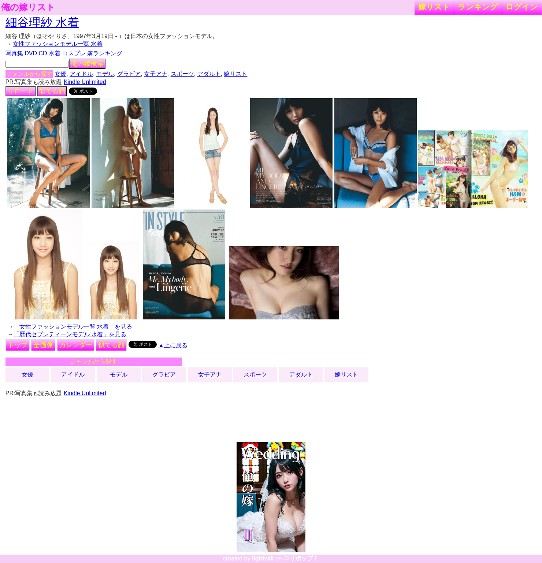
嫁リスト (434, 7)
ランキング (478, 7)
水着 (54, 53)
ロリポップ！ (301, 558)
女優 (60, 74)
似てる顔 (52, 91)
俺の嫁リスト (28, 7)
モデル (105, 74)
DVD (31, 53)
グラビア (129, 74)
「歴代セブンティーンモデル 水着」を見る (70, 334)
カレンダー (75, 345)
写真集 (14, 53)
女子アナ (155, 74)
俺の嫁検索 (87, 63)
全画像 (43, 345)
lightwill (263, 558)
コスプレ (74, 53)
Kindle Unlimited (85, 82)
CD (42, 53)
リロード (20, 91)
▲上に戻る (173, 345)
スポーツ (182, 74)
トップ (17, 345)
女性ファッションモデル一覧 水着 (57, 44)
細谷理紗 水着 (42, 22)
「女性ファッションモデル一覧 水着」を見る (73, 326)
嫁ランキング (104, 53)
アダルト (209, 74)
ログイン (522, 7)
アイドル (81, 74)
